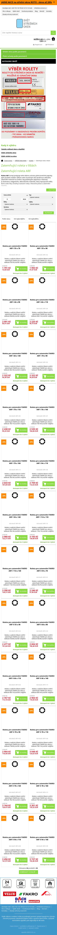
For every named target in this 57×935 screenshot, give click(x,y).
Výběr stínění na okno (9, 156)
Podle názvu (6, 219)
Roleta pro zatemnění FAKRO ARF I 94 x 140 (15, 516)
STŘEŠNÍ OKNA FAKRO (20, 160)
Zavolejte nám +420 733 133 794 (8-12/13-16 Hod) (17, 8)
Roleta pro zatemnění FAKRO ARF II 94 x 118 (15, 838)
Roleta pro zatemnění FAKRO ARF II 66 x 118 (15, 677)
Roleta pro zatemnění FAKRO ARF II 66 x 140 (42, 677)
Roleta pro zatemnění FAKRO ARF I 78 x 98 (42, 354)
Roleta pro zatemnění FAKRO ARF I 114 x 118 (42, 516)
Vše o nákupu (7, 11)
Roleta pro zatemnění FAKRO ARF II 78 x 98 (15, 730)
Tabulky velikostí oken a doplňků (13, 149)
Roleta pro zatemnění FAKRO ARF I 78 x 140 (42, 408)
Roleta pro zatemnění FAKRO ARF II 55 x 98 (15, 623)
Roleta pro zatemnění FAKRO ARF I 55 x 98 (42, 247)
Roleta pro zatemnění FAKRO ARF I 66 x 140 (15, 354)
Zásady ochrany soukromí (10, 14)
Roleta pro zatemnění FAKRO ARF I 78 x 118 (15, 408)
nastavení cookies (34, 928)
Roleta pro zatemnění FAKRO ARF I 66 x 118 (42, 301)
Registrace (37, 45)
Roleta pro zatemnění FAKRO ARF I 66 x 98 (15, 301)
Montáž (42, 11)
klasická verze (41, 926)
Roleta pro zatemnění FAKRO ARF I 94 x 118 (42, 462)
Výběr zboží (16, 11)
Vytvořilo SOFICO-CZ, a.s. (29, 932)
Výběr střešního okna (8, 153)
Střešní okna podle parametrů (14, 52)
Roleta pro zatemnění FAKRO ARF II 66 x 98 (42, 623)
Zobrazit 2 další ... (28, 872)
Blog (36, 11)
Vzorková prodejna (27, 11)
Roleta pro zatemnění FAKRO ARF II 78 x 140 (15, 784)
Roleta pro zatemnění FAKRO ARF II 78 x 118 (42, 730)
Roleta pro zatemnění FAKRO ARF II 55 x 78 (42, 569)
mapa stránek (14, 926)
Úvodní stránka (8, 160)
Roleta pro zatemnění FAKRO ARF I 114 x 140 (15, 569)
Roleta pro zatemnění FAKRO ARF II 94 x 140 (42, 838)
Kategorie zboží (28, 61)
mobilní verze (22, 928)
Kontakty (49, 11)
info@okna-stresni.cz (40, 8)
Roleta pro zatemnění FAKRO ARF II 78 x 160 (42, 784)
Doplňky (31, 160)
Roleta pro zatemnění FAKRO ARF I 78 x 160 (15, 462)
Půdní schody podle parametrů (15, 56)
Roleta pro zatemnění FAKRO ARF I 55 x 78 (15, 247)
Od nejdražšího (34, 219)
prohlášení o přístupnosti (27, 926)
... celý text (51, 190)
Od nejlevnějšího (19, 219)
